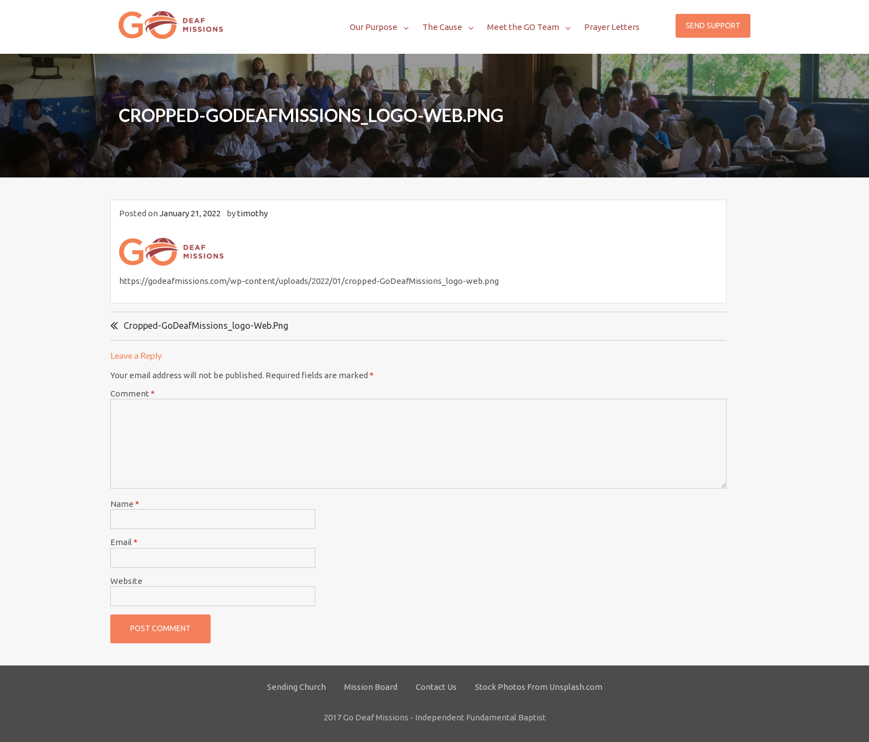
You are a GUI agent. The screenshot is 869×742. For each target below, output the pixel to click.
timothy (252, 213)
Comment (132, 393)
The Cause (442, 27)
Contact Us (436, 687)
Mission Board (370, 687)
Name (124, 504)
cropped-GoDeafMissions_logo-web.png (206, 326)
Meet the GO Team (523, 27)
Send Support (713, 25)
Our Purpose (373, 27)
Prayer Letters (612, 27)
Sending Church (296, 687)
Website (126, 581)
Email (123, 542)
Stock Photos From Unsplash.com (538, 687)
